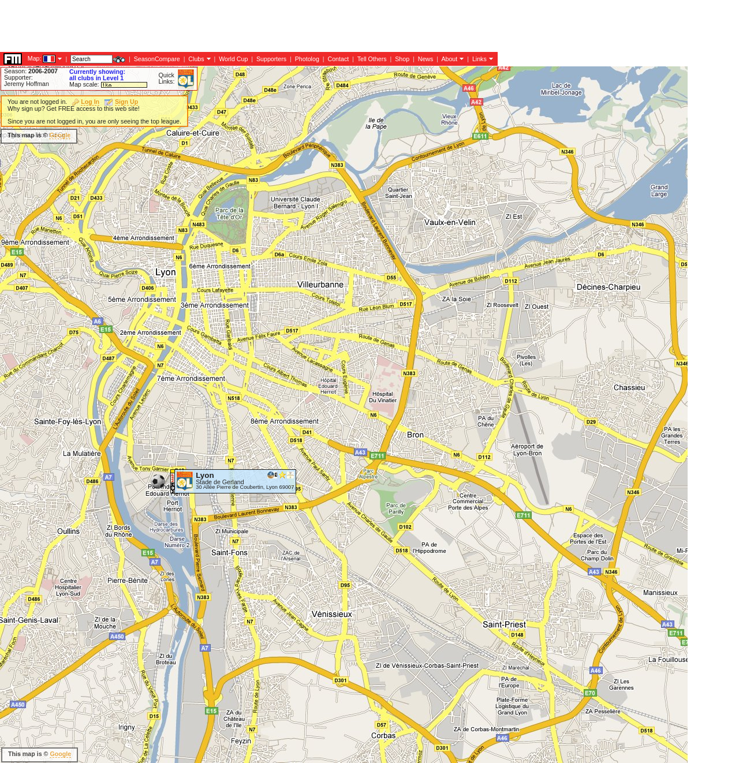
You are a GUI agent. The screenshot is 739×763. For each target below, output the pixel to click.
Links (479, 58)
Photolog (307, 58)
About (449, 58)
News (426, 58)
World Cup (233, 58)
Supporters (271, 58)
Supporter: (18, 77)
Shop (402, 58)
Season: (31, 71)
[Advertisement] (210, 26)
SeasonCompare (157, 58)
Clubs (196, 58)
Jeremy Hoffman (26, 83)
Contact (338, 58)
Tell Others (372, 58)
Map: (35, 58)
